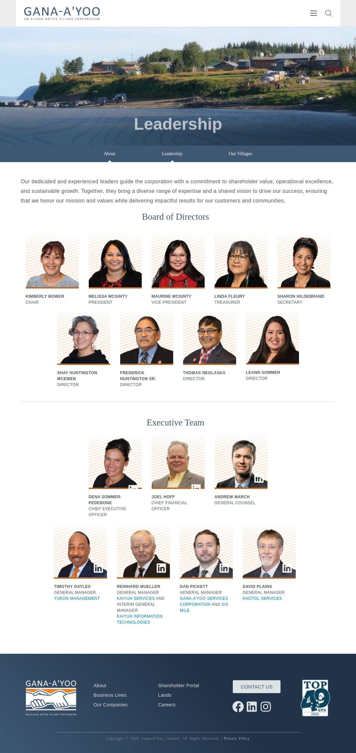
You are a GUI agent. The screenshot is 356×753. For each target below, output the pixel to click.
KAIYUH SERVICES (136, 598)
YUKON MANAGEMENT (77, 598)
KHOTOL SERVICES (262, 598)
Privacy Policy (237, 738)
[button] (328, 13)
